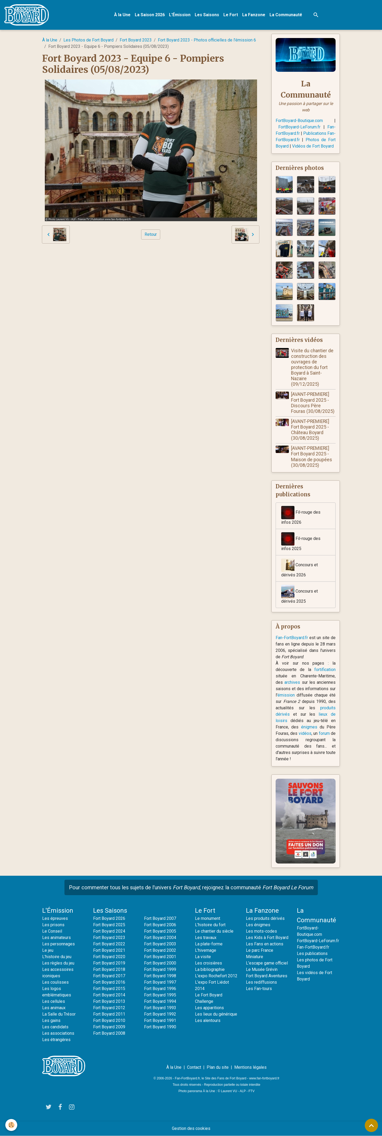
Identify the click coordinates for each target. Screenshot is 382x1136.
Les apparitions (209, 1007)
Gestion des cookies (191, 1128)
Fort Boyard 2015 (109, 988)
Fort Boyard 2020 (109, 956)
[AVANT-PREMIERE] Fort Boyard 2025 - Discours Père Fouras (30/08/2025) (313, 403)
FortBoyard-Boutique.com (299, 120)
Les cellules (53, 1001)
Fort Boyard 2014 (109, 994)
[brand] (27, 15)
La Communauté (286, 14)
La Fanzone (253, 14)
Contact (194, 1067)
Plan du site (218, 1067)
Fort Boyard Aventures (266, 975)
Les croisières (208, 963)
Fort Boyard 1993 (160, 1007)
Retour (151, 234)
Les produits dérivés (265, 918)
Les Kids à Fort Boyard (267, 937)
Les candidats (55, 1026)
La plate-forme (209, 943)
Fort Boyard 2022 (109, 943)
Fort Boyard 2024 (109, 931)
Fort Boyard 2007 (160, 918)
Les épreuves (55, 918)
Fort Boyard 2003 (160, 943)
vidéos (305, 733)
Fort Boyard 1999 (160, 969)
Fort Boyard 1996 (160, 988)
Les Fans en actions (264, 943)
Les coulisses (55, 982)
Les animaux (54, 1007)
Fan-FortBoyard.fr (292, 637)
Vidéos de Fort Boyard (313, 146)
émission (286, 695)
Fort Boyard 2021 (109, 950)
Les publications (312, 953)
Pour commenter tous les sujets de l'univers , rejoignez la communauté (191, 887)
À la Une (122, 14)
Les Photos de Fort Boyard (88, 40)
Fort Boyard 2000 (160, 963)
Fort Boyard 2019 (109, 963)
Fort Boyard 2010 (109, 1020)
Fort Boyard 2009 (109, 1026)
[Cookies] (11, 1125)
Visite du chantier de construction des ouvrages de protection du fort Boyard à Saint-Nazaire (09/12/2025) (312, 367)
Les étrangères (56, 1039)
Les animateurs (56, 937)
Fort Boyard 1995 (160, 994)
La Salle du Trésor (59, 1014)
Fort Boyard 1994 (160, 1001)
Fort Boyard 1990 (160, 1026)
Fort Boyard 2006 (160, 924)
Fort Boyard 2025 (109, 924)
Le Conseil (52, 931)
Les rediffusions (261, 982)
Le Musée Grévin (261, 969)
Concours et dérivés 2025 (299, 594)
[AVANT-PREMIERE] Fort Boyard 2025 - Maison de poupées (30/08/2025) (311, 457)
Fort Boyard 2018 (109, 969)
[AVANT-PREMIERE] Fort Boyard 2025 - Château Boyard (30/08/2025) (310, 430)
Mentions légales (250, 1067)
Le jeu (47, 950)
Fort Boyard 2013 (109, 1001)
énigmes (309, 727)
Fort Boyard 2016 (109, 982)
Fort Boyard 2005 (160, 931)
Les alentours (207, 1020)
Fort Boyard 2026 (109, 918)
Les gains (51, 1020)
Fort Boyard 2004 (160, 937)
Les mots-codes (261, 931)
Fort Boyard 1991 (160, 1020)
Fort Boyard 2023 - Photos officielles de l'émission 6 (207, 40)
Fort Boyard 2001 (160, 956)
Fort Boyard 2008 (109, 1033)
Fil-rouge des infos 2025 (300, 541)
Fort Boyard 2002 (160, 950)
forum (324, 733)
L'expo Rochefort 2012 (216, 975)
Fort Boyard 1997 (160, 982)
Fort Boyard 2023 (136, 40)
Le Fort (230, 14)
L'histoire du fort (210, 924)
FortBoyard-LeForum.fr (299, 126)
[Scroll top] (371, 1125)
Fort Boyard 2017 (109, 975)
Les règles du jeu (58, 963)
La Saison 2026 (150, 14)
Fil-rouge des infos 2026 (300, 515)
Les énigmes (258, 924)
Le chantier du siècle (214, 931)
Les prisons (53, 924)
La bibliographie (210, 969)
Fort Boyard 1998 (160, 975)
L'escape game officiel (267, 963)
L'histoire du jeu (56, 956)
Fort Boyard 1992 (160, 1014)
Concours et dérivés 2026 (299, 568)
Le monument (207, 918)
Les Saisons (207, 14)
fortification (325, 669)
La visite (203, 956)
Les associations (58, 1033)
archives (292, 682)
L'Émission (179, 14)
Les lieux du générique (216, 1014)
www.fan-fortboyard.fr (264, 1078)
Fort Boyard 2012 (109, 1007)
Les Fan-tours (259, 988)
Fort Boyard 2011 (109, 1014)
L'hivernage (205, 950)
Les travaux (205, 937)
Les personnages (58, 943)
